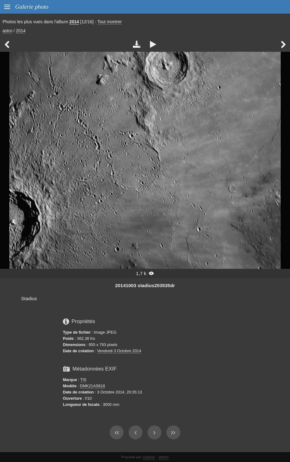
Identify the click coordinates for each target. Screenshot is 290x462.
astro (7, 30)
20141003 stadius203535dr (145, 285)
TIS (83, 379)
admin (164, 457)
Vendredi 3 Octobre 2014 (119, 351)
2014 (74, 21)
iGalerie (149, 457)
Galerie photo (31, 6)
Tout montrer (109, 21)
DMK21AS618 (92, 386)
